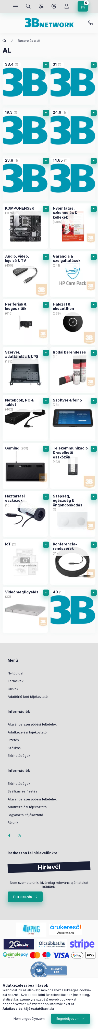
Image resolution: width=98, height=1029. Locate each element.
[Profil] (67, 6)
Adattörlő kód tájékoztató (28, 696)
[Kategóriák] (15, 6)
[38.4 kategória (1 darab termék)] (25, 82)
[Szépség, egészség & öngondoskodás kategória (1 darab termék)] (72, 514)
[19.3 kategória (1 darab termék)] (25, 130)
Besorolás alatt (29, 41)
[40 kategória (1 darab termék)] (72, 610)
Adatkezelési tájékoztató (27, 732)
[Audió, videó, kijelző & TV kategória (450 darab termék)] (25, 274)
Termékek (15, 681)
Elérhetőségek (19, 755)
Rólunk (13, 822)
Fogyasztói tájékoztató (25, 815)
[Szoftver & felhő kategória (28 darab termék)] (72, 418)
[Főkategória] (4, 40)
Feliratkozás (22, 897)
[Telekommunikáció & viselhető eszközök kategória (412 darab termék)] (72, 466)
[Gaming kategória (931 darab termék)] (25, 466)
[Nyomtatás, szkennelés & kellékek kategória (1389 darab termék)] (72, 226)
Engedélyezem (67, 1019)
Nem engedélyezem (29, 1019)
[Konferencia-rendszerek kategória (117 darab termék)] (72, 562)
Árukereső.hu (65, 932)
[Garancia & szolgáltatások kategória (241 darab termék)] (72, 274)
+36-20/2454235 (90, 23)
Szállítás (14, 748)
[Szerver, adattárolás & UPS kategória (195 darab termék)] (25, 370)
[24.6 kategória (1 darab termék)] (72, 130)
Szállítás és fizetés (22, 791)
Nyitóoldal (15, 673)
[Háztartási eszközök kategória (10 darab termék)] (25, 514)
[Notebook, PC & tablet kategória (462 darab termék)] (25, 418)
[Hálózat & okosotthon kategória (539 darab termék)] (72, 322)
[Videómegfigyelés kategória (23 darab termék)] (25, 610)
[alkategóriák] (46, 65)
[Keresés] (28, 6)
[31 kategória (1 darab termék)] (72, 82)
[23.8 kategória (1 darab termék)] (25, 178)
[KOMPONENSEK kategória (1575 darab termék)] (25, 226)
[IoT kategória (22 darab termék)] (25, 562)
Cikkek (13, 689)
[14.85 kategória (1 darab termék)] (72, 178)
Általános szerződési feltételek (32, 724)
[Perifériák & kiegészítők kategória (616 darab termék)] (25, 322)
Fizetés (13, 740)
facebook (9, 835)
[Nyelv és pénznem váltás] (54, 6)
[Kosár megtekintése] (83, 6)
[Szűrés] (41, 6)
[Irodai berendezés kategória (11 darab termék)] (72, 370)
